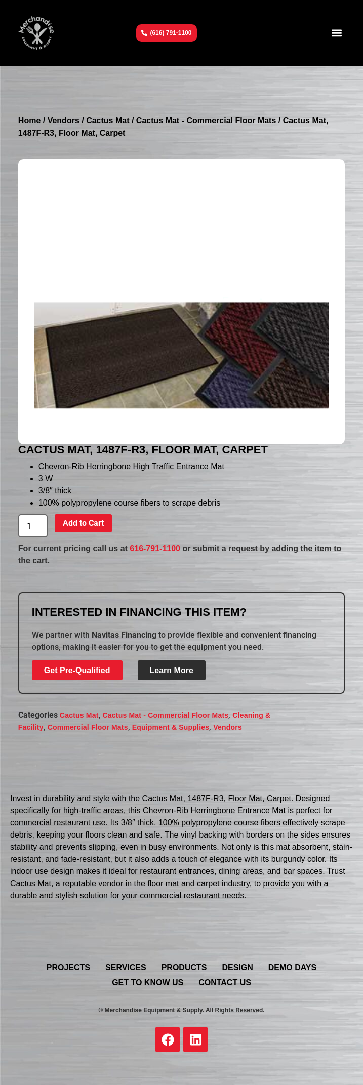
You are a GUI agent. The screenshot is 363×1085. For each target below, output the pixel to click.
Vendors (63, 120)
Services (125, 967)
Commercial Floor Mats (88, 727)
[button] (336, 33)
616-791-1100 (155, 548)
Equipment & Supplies (171, 727)
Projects (68, 967)
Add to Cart (83, 523)
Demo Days (292, 967)
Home (29, 120)
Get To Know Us (147, 982)
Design (237, 967)
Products (184, 967)
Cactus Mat (107, 120)
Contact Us (224, 982)
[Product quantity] (33, 525)
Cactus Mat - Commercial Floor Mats (206, 120)
